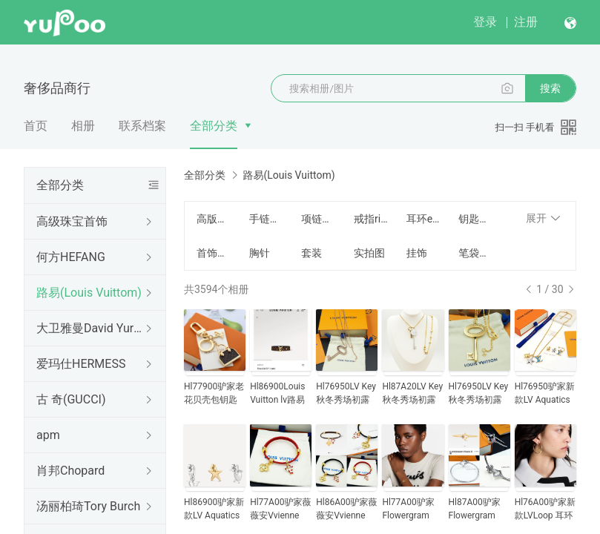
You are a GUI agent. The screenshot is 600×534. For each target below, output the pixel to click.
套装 (311, 253)
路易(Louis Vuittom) (89, 293)
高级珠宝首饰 (72, 221)
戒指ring (371, 219)
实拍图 (369, 253)
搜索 (550, 88)
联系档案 (142, 126)
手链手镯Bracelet (266, 219)
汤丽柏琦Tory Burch (88, 506)
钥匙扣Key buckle (475, 219)
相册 (83, 126)
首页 (35, 126)
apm (48, 435)
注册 (526, 22)
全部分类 (213, 126)
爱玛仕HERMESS (80, 364)
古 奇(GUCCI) (70, 399)
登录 (485, 22)
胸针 (259, 253)
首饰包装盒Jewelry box (214, 253)
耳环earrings (423, 219)
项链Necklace (318, 219)
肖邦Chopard (70, 471)
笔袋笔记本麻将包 (475, 253)
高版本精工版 (214, 219)
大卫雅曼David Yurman (92, 328)
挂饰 (416, 253)
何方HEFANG (70, 257)
